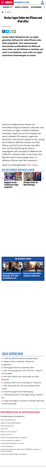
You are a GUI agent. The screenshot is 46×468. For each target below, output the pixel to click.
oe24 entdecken (12, 354)
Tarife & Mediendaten (7, 446)
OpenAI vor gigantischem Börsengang (17, 391)
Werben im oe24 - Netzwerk (9, 432)
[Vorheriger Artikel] (3, 178)
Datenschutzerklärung (7, 426)
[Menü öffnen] (2, 2)
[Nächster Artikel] (42, 178)
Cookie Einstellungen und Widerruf (11, 440)
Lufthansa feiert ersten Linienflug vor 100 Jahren (21, 382)
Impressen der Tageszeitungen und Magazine (14, 437)
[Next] (44, 7)
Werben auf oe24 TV (6, 435)
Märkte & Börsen (21, 7)
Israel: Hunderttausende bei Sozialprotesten (20, 358)
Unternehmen (36, 7)
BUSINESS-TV (7, 7)
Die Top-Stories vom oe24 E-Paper (18, 170)
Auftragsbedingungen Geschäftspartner (13, 416)
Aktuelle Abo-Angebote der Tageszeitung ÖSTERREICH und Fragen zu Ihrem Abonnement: (21, 450)
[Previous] (2, 7)
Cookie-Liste (4, 429)
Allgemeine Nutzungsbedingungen (11, 423)
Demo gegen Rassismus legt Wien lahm (18, 367)
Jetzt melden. (33, 165)
